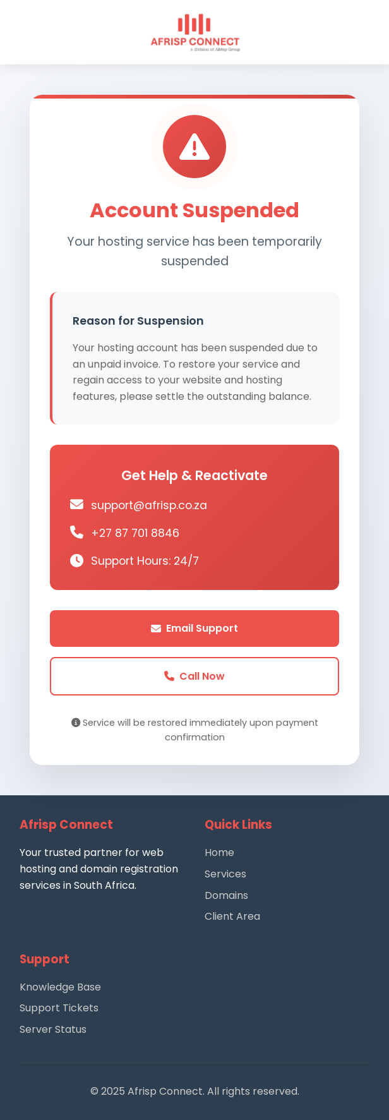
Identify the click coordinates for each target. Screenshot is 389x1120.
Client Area (232, 916)
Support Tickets (59, 1008)
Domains (226, 895)
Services (225, 874)
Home (219, 852)
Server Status (53, 1029)
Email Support (194, 628)
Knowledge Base (60, 987)
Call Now (194, 676)
